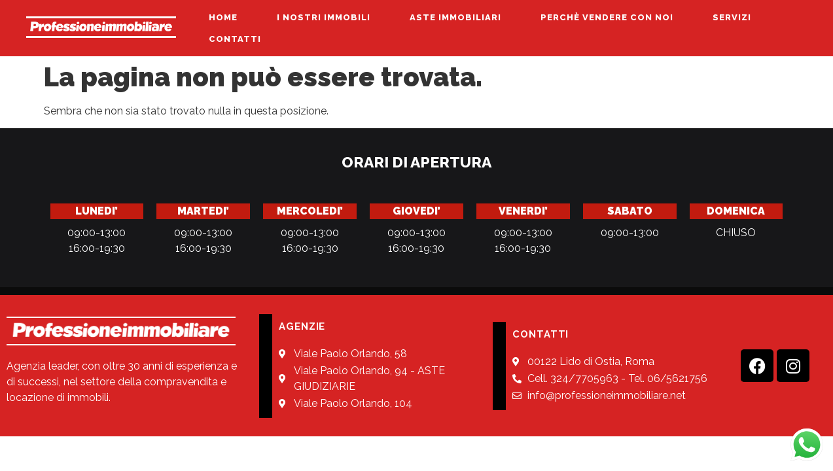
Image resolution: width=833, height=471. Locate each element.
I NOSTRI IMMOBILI (323, 17)
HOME (223, 17)
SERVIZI (732, 17)
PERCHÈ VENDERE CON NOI (607, 17)
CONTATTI (235, 39)
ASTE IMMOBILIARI (455, 17)
